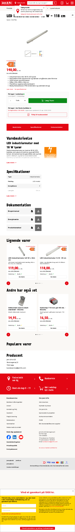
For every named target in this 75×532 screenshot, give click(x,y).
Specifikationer (36, 127)
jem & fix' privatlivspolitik (56, 506)
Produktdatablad (11, 60)
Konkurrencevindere (45, 459)
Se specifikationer (20, 89)
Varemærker (11, 466)
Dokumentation (56, 127)
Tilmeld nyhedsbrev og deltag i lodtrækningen (37, 528)
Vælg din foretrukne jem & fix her (31, 14)
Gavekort (10, 456)
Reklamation (11, 463)
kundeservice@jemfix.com (50, 484)
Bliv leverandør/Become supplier (49, 466)
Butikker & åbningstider (14, 445)
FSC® (41, 463)
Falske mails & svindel (14, 470)
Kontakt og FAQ (12, 452)
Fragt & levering (12, 459)
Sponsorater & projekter (47, 456)
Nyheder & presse (45, 448)
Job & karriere (43, 445)
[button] (35, 283)
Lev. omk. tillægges (12, 73)
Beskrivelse (17, 127)
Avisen (9, 448)
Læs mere (10, 89)
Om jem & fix (43, 452)
